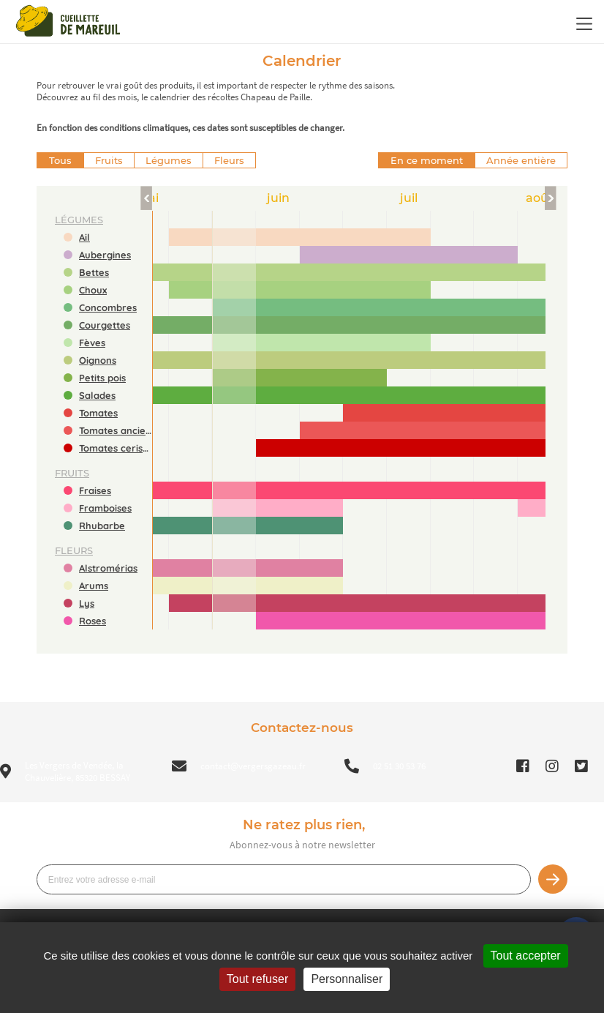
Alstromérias (108, 568)
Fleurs (229, 160)
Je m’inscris (552, 879)
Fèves (92, 342)
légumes (79, 219)
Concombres (108, 307)
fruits (72, 473)
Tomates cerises (115, 448)
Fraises (95, 490)
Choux (93, 290)
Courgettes (104, 325)
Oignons (97, 360)
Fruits (109, 160)
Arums (93, 585)
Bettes (94, 272)
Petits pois (102, 378)
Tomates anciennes (115, 430)
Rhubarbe (102, 525)
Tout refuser (257, 979)
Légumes (169, 160)
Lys (86, 603)
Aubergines (105, 255)
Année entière (521, 160)
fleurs (74, 550)
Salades (97, 395)
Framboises (105, 508)
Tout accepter (526, 955)
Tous (60, 160)
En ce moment (426, 160)
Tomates (98, 413)
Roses (92, 621)
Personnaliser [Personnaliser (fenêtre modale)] (346, 979)
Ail (84, 237)
